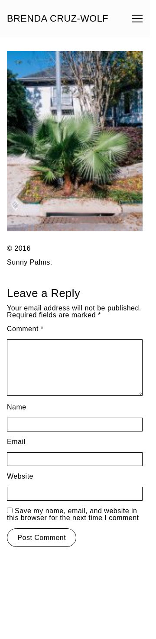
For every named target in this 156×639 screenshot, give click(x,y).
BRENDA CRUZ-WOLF (57, 18)
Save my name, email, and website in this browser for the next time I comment (73, 514)
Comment (25, 328)
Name (16, 407)
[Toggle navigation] (137, 18)
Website (20, 476)
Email (16, 441)
